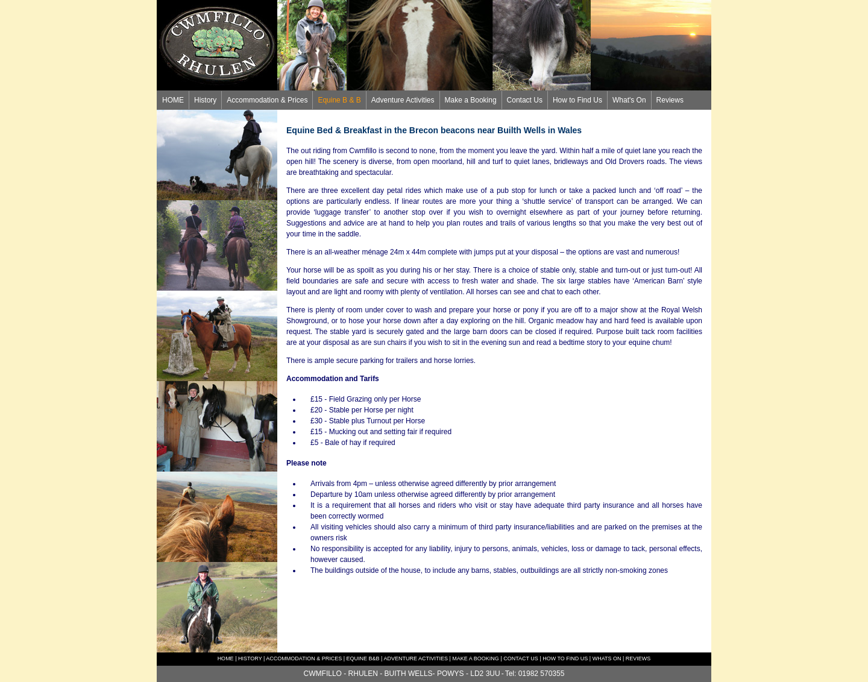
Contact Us (524, 100)
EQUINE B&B (363, 658)
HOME (173, 100)
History (205, 100)
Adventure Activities (403, 100)
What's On (629, 100)
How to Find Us (577, 100)
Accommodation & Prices (267, 100)
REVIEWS (638, 658)
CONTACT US (520, 658)
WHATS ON (607, 658)
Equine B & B (339, 100)
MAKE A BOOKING (475, 658)
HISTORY (250, 658)
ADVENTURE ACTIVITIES (415, 658)
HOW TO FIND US (565, 658)
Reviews (670, 100)
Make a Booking (471, 100)
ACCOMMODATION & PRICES (303, 658)
